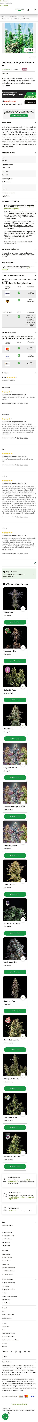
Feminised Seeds (7, 1239)
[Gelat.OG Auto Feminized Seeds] (15, 676)
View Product (15, 622)
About (3, 1311)
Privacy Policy (6, 1299)
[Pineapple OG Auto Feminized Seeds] (15, 1065)
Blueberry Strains (7, 1257)
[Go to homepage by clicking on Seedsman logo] (19, 9)
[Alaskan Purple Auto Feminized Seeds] (15, 1143)
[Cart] (35, 10)
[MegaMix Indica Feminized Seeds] (15, 832)
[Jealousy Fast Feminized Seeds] (15, 987)
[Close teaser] (9, 1413)
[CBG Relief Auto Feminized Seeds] (15, 1104)
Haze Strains (5, 1264)
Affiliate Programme (8, 1336)
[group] (19, 377)
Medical (4, 1347)
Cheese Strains (6, 1261)
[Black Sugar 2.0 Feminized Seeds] (15, 948)
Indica (25, 78)
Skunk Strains (6, 1254)
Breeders (4, 1229)
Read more (6, 86)
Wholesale (4, 5)
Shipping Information (8, 1289)
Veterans (4, 1343)
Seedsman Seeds (7, 1225)
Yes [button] (18, 403)
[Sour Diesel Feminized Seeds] (15, 715)
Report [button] (21, 403)
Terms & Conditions (8, 1315)
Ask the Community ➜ (19, 116)
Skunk (19, 81)
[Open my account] (28, 10)
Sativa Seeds (6, 1246)
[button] (19, 38)
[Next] (33, 50)
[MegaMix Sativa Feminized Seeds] (15, 754)
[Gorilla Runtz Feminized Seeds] (15, 598)
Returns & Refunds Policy (9, 1296)
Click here (12, 1211)
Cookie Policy (6, 1303)
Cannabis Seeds (7, 1232)
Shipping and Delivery (8, 1283)
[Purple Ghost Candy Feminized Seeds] (15, 909)
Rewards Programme (8, 1333)
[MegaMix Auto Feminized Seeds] (15, 793)
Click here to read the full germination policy (19, 208)
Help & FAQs (5, 1286)
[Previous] (27, 50)
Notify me (30, 102)
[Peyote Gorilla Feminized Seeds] (15, 637)
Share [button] (26, 403)
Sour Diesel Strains (7, 1274)
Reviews (4, 1293)
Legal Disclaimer (7, 1318)
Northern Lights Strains (8, 1267)
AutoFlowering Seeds (8, 1235)
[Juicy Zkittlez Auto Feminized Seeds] (15, 1026)
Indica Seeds (6, 1242)
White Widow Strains (8, 1271)
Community (5, 1326)
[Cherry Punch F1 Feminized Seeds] (15, 871)
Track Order (4, 1)
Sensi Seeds (6, 69)
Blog (3, 1330)
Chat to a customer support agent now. (21, 1198)
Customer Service (6, 3)
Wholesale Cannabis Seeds (10, 1340)
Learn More (31, 94)
